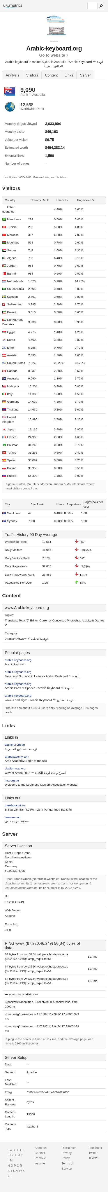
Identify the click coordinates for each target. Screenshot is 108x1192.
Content (51, 75)
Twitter (93, 1153)
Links (69, 75)
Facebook (95, 1148)
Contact (40, 1153)
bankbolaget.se (15, 805)
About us (41, 1148)
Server (85, 75)
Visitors (32, 75)
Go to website (52, 55)
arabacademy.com (17, 756)
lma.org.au (12, 780)
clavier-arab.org (15, 768)
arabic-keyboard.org (18, 660)
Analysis (12, 75)
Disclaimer (69, 1148)
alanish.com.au (15, 744)
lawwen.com (13, 817)
